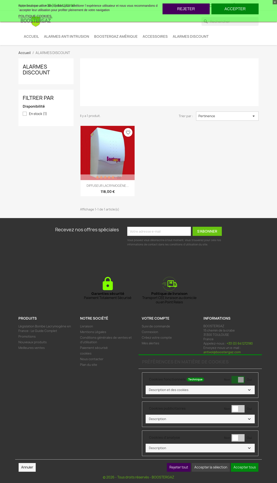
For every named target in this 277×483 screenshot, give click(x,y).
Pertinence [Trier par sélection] (227, 116)
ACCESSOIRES (155, 36)
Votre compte (155, 318)
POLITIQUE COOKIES (35, 16)
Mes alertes (150, 343)
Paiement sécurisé (94, 348)
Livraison (86, 326)
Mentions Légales (93, 332)
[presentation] (160, 258)
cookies (86, 353)
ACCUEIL (31, 36)
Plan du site (88, 365)
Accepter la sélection (210, 467)
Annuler (27, 467)
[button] (200, 390)
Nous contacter (91, 359)
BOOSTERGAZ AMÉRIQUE (116, 36)
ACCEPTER (235, 9)
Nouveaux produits (32, 342)
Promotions (27, 336)
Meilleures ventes (31, 348)
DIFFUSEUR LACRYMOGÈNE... (108, 186)
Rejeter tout (178, 467)
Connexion (150, 332)
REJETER (186, 9)
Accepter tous (245, 467)
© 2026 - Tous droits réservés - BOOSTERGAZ (138, 477)
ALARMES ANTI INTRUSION (66, 36)
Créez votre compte (157, 337)
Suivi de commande (156, 326)
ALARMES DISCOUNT (191, 36)
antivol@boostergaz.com (222, 352)
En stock (38, 114)
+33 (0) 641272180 (240, 343)
